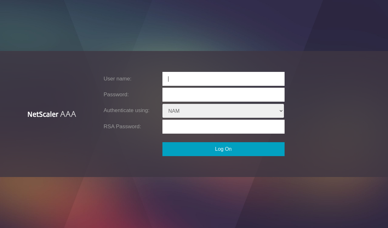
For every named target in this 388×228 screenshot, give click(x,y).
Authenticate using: (127, 110)
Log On (223, 149)
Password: (116, 95)
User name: (118, 79)
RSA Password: (122, 127)
